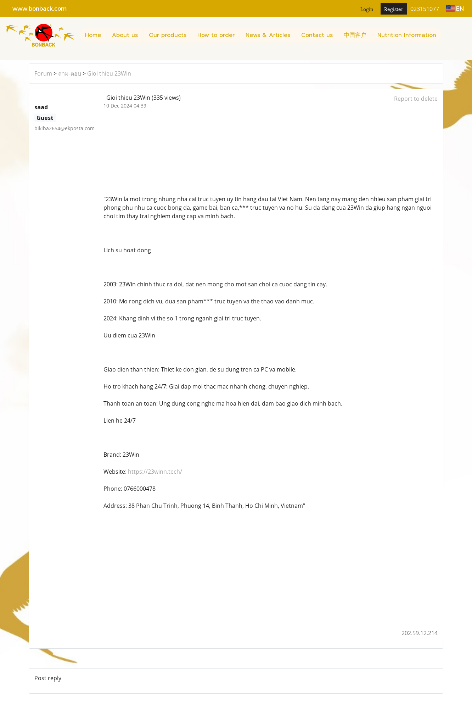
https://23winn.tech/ (155, 471)
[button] (448, 35)
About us (125, 35)
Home (93, 35)
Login (366, 8)
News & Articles (268, 35)
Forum (43, 73)
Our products (167, 35)
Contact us (317, 35)
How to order (216, 35)
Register (393, 8)
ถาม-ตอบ (69, 73)
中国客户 (355, 35)
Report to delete (416, 99)
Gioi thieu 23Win (109, 73)
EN (455, 8)
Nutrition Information (406, 35)
